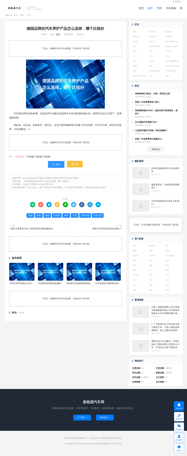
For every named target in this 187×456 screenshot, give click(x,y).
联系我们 (105, 421)
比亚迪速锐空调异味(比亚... (108, 287)
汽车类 (57, 219)
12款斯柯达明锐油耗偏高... (50, 287)
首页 (141, 10)
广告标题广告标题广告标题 (37, 160)
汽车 (159, 10)
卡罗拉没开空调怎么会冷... (21, 287)
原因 (30, 219)
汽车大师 (98, 219)
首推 (39, 219)
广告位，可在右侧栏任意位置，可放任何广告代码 (156, 228)
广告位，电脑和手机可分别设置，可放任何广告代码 (65, 52)
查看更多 (156, 153)
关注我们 (176, 4)
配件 (150, 10)
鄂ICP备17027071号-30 (113, 448)
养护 (66, 219)
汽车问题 (85, 219)
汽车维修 (171, 10)
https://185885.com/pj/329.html (38, 188)
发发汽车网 (14, 10)
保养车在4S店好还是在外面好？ (107, 232)
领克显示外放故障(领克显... (79, 287)
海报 (56, 168)
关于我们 (82, 421)
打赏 (74, 168)
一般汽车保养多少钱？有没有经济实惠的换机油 (31, 232)
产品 (75, 219)
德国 (47, 219)
